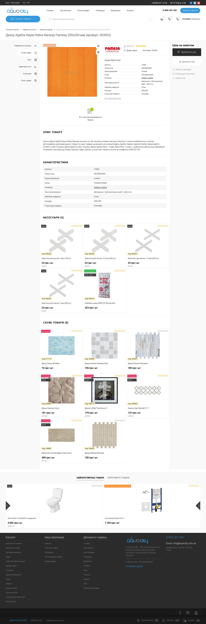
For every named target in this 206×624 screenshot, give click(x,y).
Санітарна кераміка (13, 552)
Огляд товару (29, 53)
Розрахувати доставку (183, 74)
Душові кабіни (11, 566)
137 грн (147, 414)
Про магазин (65, 10)
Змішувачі (10, 570)
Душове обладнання (13, 575)
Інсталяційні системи (14, 543)
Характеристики (28, 67)
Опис (32, 60)
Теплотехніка (11, 601)
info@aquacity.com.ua (184, 543)
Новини (86, 579)
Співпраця (100, 10)
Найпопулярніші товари (90, 477)
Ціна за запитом (183, 45)
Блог (85, 584)
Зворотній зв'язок (16, 620)
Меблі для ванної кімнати (15, 561)
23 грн (61, 264)
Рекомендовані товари (53, 557)
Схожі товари (29, 80)
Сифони (9, 584)
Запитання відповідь (91, 588)
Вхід (7, 3)
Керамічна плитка (13, 548)
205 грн (61, 459)
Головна (50, 10)
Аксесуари (30, 74)
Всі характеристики (113, 98)
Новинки (48, 543)
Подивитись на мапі (134, 566)
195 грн (104, 369)
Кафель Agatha (147, 78)
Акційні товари (50, 561)
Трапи (8, 579)
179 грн (104, 414)
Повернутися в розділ (25, 46)
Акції (85, 570)
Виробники (115, 10)
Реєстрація (15, 3)
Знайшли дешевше (181, 69)
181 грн (61, 414)
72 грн (61, 369)
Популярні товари (51, 548)
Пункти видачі (83, 10)
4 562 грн (25, 524)
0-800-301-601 (36, 620)
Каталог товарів (23, 19)
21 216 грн (93, 522)
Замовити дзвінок (190, 10)
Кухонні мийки (11, 588)
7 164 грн (54, 522)
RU (24, 3)
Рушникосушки (11, 593)
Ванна (8, 557)
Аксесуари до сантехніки (15, 597)
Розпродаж (49, 552)
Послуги (87, 575)
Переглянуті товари (118, 477)
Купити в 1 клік (187, 62)
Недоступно (179, 78)
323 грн (104, 309)
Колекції (130, 10)
